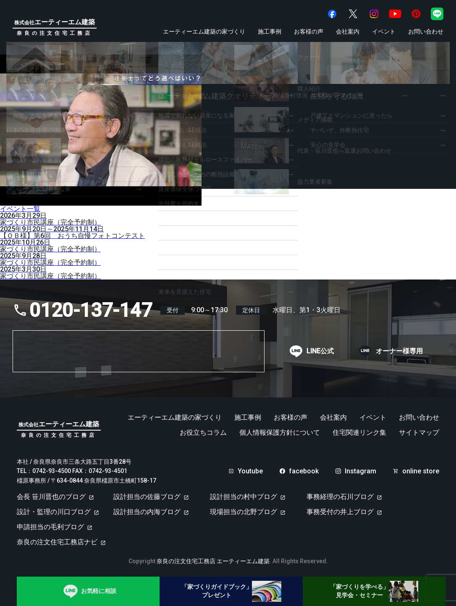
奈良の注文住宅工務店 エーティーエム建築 (213, 561)
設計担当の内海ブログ (147, 512)
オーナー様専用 (399, 351)
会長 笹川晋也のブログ (51, 497)
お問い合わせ (425, 31)
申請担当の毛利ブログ (50, 527)
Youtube (250, 471)
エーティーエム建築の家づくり (204, 31)
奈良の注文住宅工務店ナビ (57, 542)
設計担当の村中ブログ (243, 497)
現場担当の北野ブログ (243, 512)
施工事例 (269, 31)
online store (420, 471)
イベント (384, 31)
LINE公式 (320, 351)
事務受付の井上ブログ (340, 512)
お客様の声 (308, 31)
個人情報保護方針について (279, 432)
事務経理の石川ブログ (340, 497)
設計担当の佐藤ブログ (147, 497)
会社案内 (347, 31)
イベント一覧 (20, 209)
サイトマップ (419, 432)
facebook (304, 471)
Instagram (360, 471)
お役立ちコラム (203, 432)
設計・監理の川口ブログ (54, 512)
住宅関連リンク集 (359, 432)
